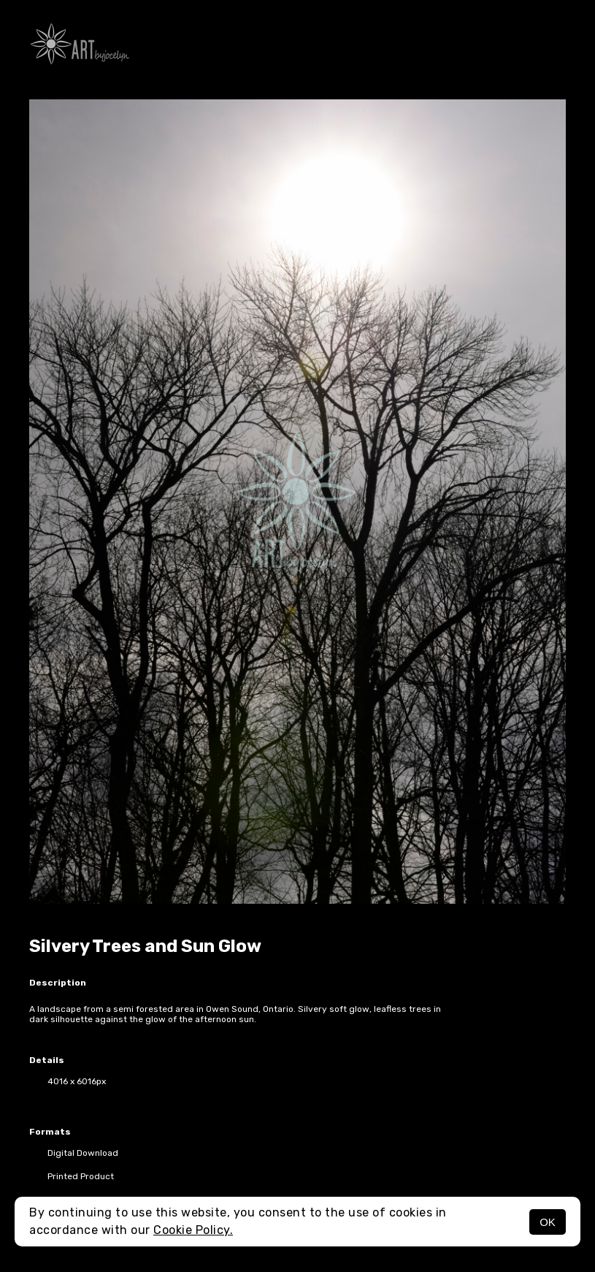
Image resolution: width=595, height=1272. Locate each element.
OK (548, 1222)
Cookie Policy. (193, 1230)
